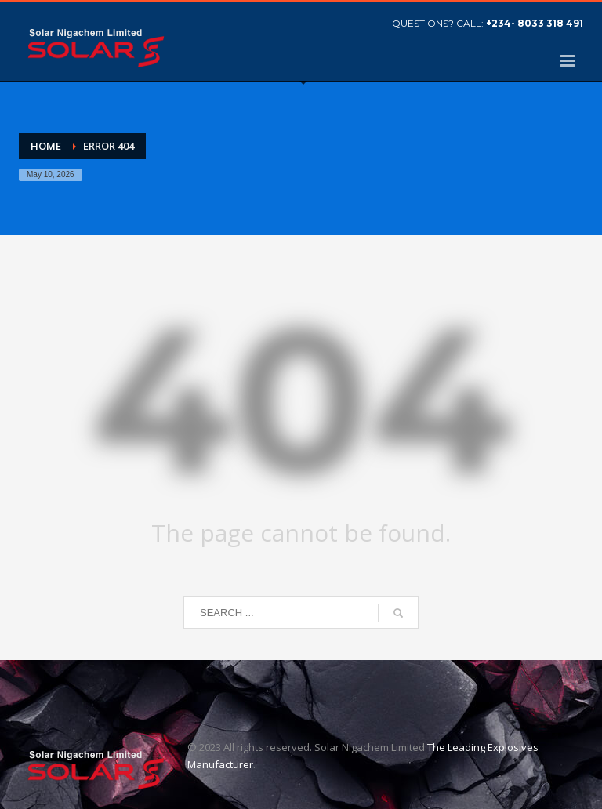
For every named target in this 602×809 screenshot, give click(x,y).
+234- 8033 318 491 (534, 23)
